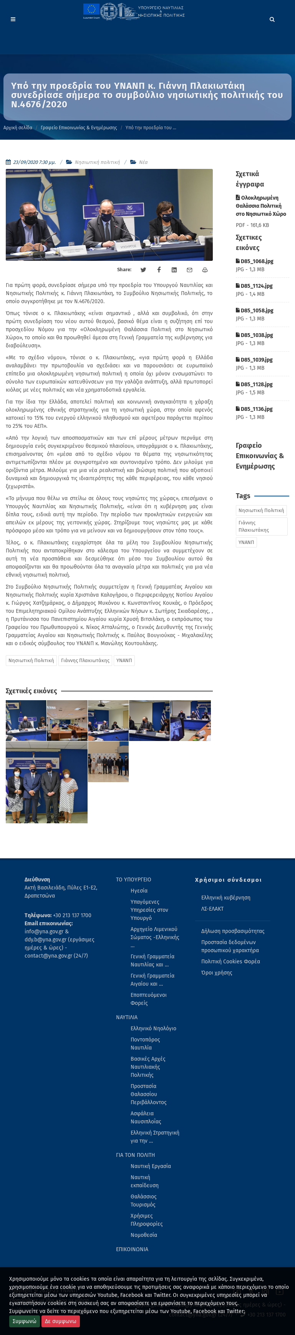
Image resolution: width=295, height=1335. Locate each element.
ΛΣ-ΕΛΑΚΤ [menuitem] (212, 909)
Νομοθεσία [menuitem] (144, 1235)
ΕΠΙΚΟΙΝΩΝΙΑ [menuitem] (132, 1249)
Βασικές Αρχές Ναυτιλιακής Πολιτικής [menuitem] (148, 1067)
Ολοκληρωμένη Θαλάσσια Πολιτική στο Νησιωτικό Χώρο (261, 206)
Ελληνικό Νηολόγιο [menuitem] (153, 1028)
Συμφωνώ (24, 1321)
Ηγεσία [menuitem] (139, 891)
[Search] (272, 18)
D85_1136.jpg (254, 409)
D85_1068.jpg (254, 261)
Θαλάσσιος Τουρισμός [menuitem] (144, 1200)
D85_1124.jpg (254, 286)
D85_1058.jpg (254, 310)
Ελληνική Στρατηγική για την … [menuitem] (155, 1137)
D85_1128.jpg (254, 384)
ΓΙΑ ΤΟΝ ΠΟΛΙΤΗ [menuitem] (135, 1155)
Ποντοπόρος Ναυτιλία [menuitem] (145, 1043)
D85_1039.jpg (254, 360)
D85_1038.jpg (254, 335)
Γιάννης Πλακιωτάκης (85, 660)
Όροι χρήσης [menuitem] (216, 973)
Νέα (143, 162)
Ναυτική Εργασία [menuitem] (151, 1166)
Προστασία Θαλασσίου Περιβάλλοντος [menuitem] (149, 1094)
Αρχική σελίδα (17, 127)
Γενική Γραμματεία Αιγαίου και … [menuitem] (152, 980)
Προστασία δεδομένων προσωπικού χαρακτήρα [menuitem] (230, 946)
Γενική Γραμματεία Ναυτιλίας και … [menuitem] (152, 960)
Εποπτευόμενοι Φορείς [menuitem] (149, 999)
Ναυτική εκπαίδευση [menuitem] (145, 1181)
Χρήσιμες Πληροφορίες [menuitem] (147, 1220)
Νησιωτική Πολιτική (31, 660)
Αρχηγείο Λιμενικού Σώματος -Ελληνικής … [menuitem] (155, 937)
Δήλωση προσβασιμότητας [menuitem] (233, 931)
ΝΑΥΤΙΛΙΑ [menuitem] (127, 1017)
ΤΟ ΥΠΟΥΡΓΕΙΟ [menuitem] (133, 879)
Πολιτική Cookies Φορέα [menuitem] (230, 961)
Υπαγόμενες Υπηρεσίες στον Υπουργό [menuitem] (149, 910)
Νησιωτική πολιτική (97, 162)
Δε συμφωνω (60, 1321)
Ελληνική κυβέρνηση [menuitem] (225, 897)
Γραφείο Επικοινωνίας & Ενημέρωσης (79, 127)
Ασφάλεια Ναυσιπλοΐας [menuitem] (146, 1117)
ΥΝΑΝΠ (124, 660)
